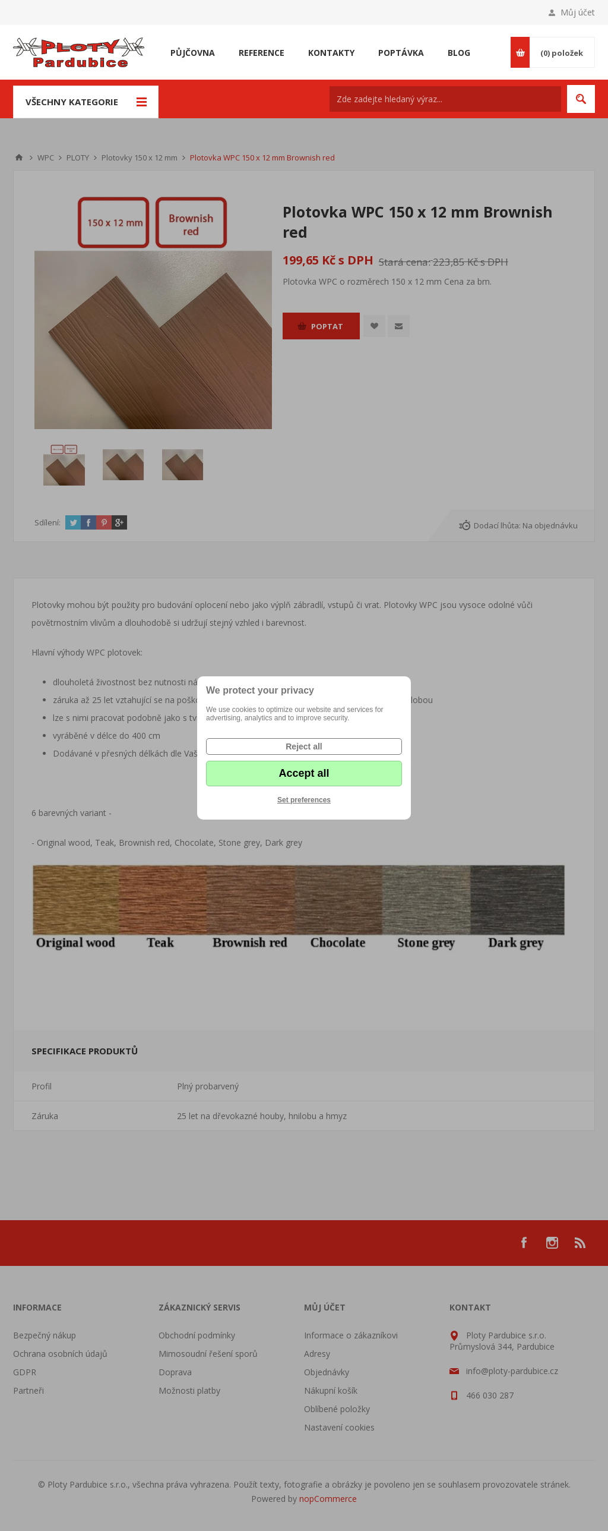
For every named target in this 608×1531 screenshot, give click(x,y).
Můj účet (577, 12)
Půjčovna (192, 52)
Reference (261, 52)
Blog (459, 52)
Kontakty (331, 52)
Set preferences (304, 800)
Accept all (303, 773)
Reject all (304, 746)
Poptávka (401, 52)
